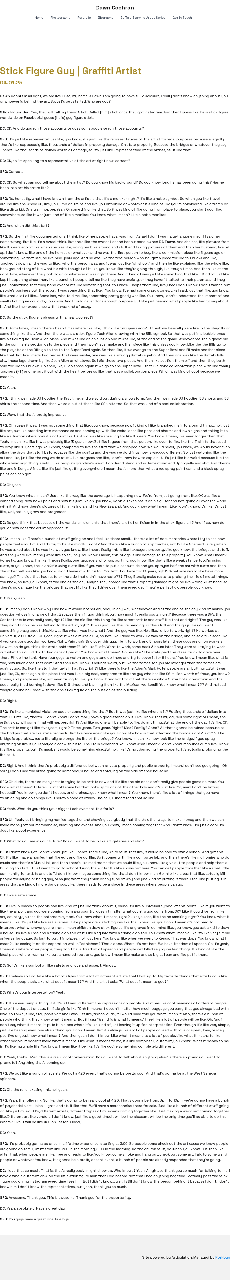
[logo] (115, 8)
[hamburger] (14, 7)
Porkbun (222, 1257)
